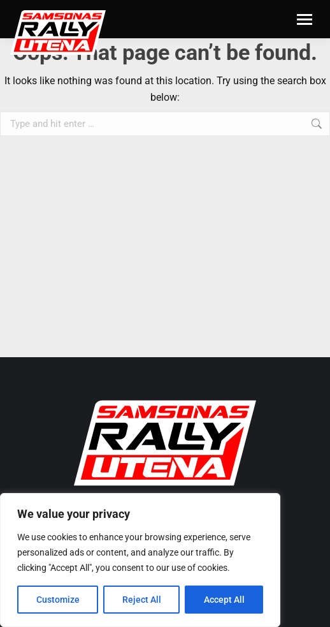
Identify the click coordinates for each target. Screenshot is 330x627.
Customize (58, 599)
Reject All (141, 599)
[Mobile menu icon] (304, 19)
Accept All (224, 599)
